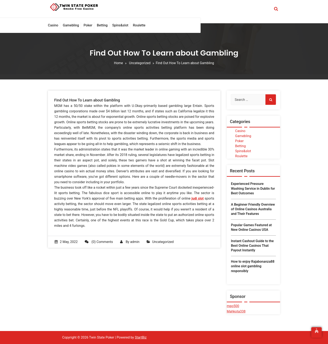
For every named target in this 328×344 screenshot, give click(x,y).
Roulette (241, 156)
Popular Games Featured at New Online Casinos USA (251, 227)
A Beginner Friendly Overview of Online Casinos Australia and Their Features (253, 209)
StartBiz (140, 337)
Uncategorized (140, 63)
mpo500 (233, 306)
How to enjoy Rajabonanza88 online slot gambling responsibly (252, 266)
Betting (240, 146)
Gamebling (243, 136)
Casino (240, 131)
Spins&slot (243, 151)
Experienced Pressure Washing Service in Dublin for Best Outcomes (253, 188)
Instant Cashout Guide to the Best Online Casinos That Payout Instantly (252, 245)
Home (118, 63)
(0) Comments (99, 242)
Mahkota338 (236, 311)
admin (134, 242)
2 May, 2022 (66, 242)
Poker (239, 141)
